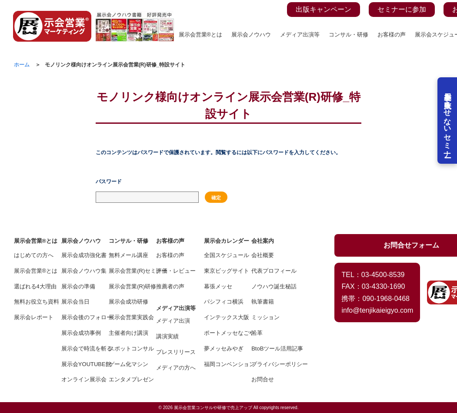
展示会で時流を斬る (79, 348)
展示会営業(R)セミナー (126, 271)
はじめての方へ (31, 255)
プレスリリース (173, 352)
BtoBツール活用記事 (269, 348)
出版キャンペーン (323, 9)
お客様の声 (391, 35)
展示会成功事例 (79, 333)
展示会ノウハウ (251, 35)
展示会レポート (31, 317)
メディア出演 (173, 320)
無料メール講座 (126, 255)
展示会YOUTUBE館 (79, 364)
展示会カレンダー (221, 241)
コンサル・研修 (348, 35)
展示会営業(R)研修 (126, 286)
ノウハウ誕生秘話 (269, 286)
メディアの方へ (173, 367)
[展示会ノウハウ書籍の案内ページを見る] (135, 16)
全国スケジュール (221, 255)
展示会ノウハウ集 (79, 271)
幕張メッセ (218, 286)
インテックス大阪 (221, 317)
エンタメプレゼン (126, 379)
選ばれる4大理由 (31, 286)
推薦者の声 (170, 286)
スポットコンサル (126, 348)
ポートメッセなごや (221, 333)
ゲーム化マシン (126, 364)
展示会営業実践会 (126, 317)
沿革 (257, 333)
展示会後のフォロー (79, 317)
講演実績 (167, 336)
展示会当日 (75, 301)
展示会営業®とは (200, 35)
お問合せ (262, 379)
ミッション (265, 317)
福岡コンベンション (221, 364)
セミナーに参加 (401, 9)
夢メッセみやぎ (221, 348)
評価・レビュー (173, 271)
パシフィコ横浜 (221, 301)
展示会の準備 (78, 286)
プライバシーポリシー (269, 364)
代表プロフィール (269, 271)
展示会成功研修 (126, 301)
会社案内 (262, 241)
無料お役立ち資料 (31, 301)
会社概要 (262, 255)
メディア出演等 (300, 35)
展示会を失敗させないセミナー (447, 122)
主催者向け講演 (126, 333)
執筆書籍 (262, 301)
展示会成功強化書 (79, 255)
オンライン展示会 (79, 379)
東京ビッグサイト (221, 271)
